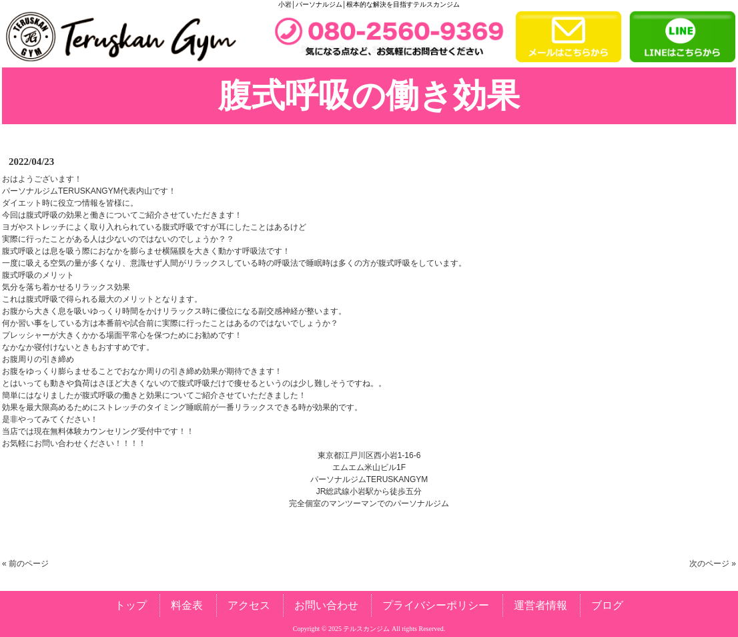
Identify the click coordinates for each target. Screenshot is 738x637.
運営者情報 (540, 605)
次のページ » (712, 563)
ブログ (607, 605)
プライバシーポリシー (435, 605)
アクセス (249, 605)
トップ (131, 605)
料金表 (187, 605)
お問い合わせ (326, 605)
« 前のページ (25, 563)
